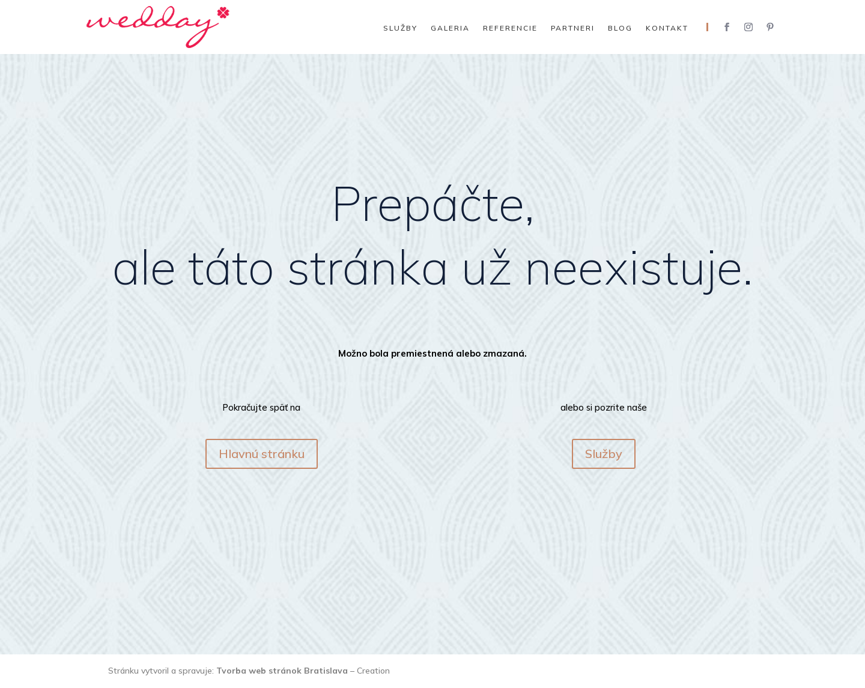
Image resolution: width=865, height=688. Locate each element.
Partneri (573, 28)
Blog (620, 28)
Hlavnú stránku (262, 453)
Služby (400, 28)
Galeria (450, 28)
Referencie (510, 28)
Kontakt (667, 28)
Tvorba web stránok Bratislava (282, 670)
